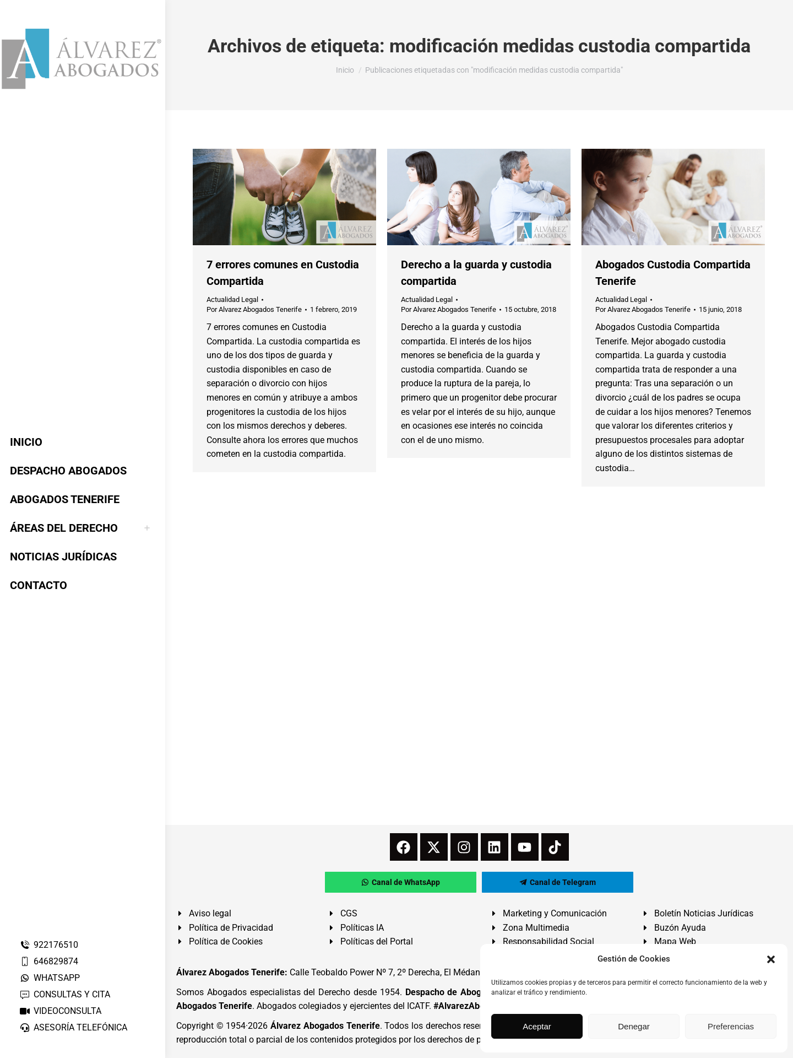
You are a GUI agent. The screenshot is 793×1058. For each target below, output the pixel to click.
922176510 (48, 945)
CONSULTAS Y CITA (64, 994)
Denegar (634, 1026)
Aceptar (537, 1026)
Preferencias (731, 1026)
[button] (770, 959)
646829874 (48, 961)
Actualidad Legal (232, 299)
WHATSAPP (49, 978)
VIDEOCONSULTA (60, 1011)
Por (254, 309)
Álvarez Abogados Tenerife (324, 1026)
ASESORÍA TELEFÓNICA (73, 1027)
